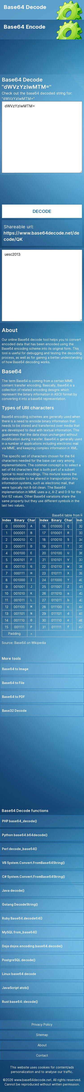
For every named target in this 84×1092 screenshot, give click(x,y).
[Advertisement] (42, 58)
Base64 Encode (24, 27)
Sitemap (42, 1035)
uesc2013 (42, 285)
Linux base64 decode (19, 974)
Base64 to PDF (13, 697)
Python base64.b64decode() (24, 835)
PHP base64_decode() (19, 821)
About (42, 1045)
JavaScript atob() (15, 988)
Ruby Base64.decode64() (22, 918)
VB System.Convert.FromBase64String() (33, 863)
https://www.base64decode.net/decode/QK (41, 236)
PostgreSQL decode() (18, 960)
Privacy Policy (42, 1024)
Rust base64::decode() (20, 1002)
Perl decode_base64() (19, 849)
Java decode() (13, 890)
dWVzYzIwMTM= (42, 137)
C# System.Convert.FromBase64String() (33, 876)
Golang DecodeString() (20, 904)
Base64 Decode (25, 7)
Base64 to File (13, 683)
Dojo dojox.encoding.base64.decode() (32, 946)
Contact (42, 1055)
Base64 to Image (15, 669)
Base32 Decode (14, 710)
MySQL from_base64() (19, 932)
